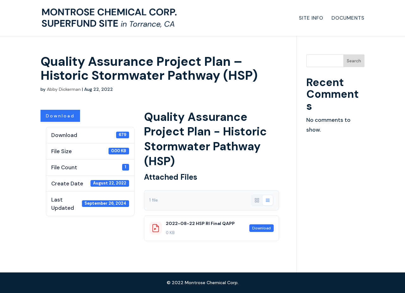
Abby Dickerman (64, 89)
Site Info (311, 18)
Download (60, 116)
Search (354, 61)
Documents (348, 18)
